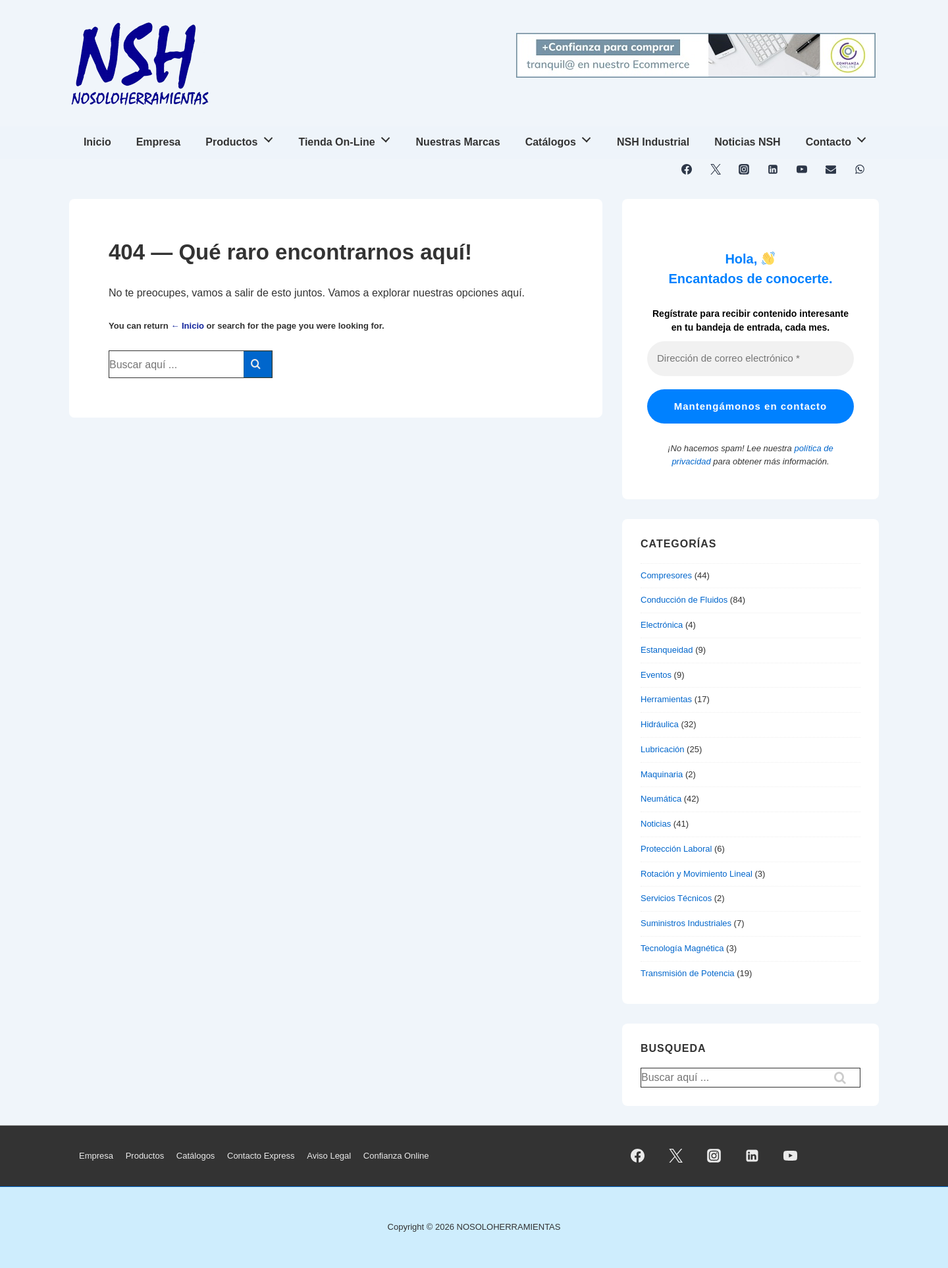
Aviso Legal (329, 1156)
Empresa (158, 142)
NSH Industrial (653, 142)
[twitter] (715, 169)
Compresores (666, 575)
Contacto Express (261, 1156)
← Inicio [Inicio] (187, 326)
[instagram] (744, 169)
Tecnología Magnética (682, 948)
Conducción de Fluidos (684, 600)
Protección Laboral (676, 849)
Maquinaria (662, 774)
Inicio (97, 142)
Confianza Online (396, 1156)
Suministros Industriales (686, 923)
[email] (830, 169)
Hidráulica (660, 724)
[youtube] (802, 169)
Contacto (840, 138)
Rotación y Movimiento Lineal (696, 874)
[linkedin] (773, 169)
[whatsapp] (859, 169)
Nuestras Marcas (458, 142)
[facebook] (687, 169)
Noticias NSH (747, 142)
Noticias (656, 824)
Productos (242, 138)
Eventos (656, 675)
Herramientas (666, 699)
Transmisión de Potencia (688, 973)
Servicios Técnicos (676, 898)
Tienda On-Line (347, 138)
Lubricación (663, 749)
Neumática (661, 799)
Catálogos (561, 138)
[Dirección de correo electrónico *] (750, 358)
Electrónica (662, 625)
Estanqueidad (667, 650)
